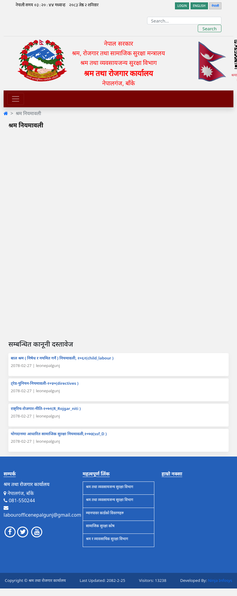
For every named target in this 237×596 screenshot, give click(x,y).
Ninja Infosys (220, 580)
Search (210, 29)
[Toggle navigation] (15, 99)
